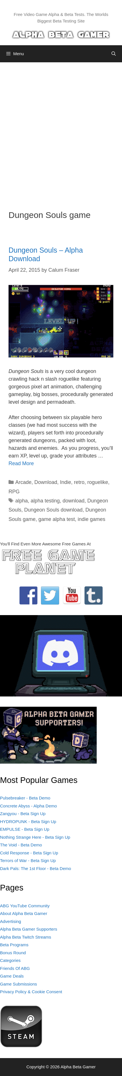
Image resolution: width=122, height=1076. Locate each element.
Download (45, 482)
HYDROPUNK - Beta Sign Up (28, 821)
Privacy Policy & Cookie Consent (31, 991)
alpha (21, 501)
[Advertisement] (61, 132)
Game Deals (12, 976)
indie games (91, 519)
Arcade (23, 482)
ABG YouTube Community (25, 905)
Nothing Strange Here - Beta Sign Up (35, 837)
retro (79, 482)
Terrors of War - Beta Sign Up (28, 860)
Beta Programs (14, 944)
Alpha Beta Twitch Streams (25, 937)
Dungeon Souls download (53, 510)
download (73, 501)
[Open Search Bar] (113, 53)
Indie (65, 482)
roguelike (97, 482)
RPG (14, 491)
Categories (10, 960)
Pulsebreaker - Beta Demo (25, 797)
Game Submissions (18, 984)
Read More (21, 463)
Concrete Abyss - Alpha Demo (28, 805)
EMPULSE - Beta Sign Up (24, 829)
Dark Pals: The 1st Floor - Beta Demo (35, 868)
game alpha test (56, 519)
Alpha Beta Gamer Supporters (28, 929)
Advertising (10, 921)
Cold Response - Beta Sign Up (29, 852)
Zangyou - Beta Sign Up (23, 813)
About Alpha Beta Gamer (23, 913)
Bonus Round (13, 952)
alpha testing (45, 501)
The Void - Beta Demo (21, 844)
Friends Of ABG (15, 968)
